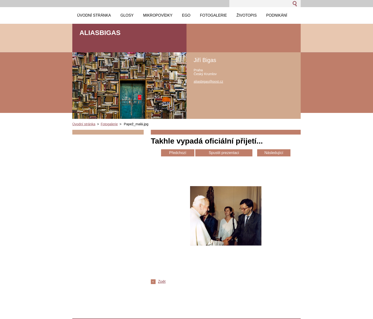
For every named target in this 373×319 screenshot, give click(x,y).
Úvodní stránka (83, 124)
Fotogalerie (109, 124)
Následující (273, 153)
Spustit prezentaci (224, 153)
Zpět (162, 282)
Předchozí (177, 153)
